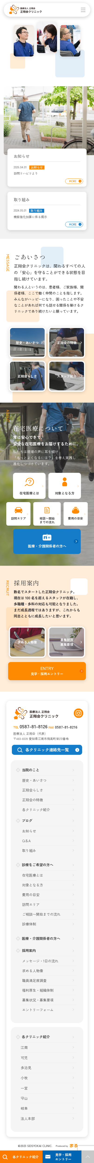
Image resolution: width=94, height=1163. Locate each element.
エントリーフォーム (38, 1009)
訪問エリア (31, 904)
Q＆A (26, 840)
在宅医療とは (32, 875)
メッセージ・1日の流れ (40, 960)
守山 (24, 1098)
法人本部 (28, 1118)
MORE (73, 181)
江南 (24, 1047)
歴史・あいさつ (34, 780)
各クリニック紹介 (36, 809)
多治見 (26, 1067)
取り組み (36, 211)
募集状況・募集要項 (38, 999)
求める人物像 (32, 970)
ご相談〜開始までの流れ (41, 914)
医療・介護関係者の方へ (41, 938)
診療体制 (29, 923)
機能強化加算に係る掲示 (30, 217)
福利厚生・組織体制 (38, 990)
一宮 (24, 1088)
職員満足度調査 (34, 980)
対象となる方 (32, 884)
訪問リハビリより (26, 173)
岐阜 (24, 1108)
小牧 (24, 1077)
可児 (24, 1057)
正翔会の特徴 (32, 799)
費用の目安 (31, 894)
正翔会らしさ (32, 790)
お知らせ (37, 167)
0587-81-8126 (33, 726)
